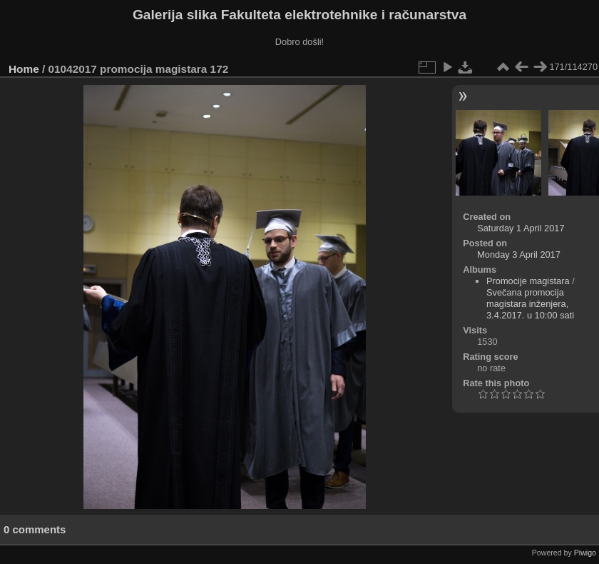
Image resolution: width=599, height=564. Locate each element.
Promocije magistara (528, 281)
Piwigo (585, 552)
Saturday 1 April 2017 (520, 228)
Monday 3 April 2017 (518, 254)
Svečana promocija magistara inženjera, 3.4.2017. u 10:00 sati (530, 304)
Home (24, 69)
